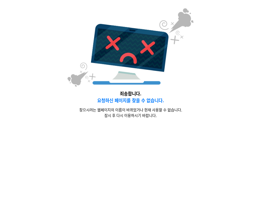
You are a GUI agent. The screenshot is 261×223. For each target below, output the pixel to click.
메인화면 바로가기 (127, 135)
